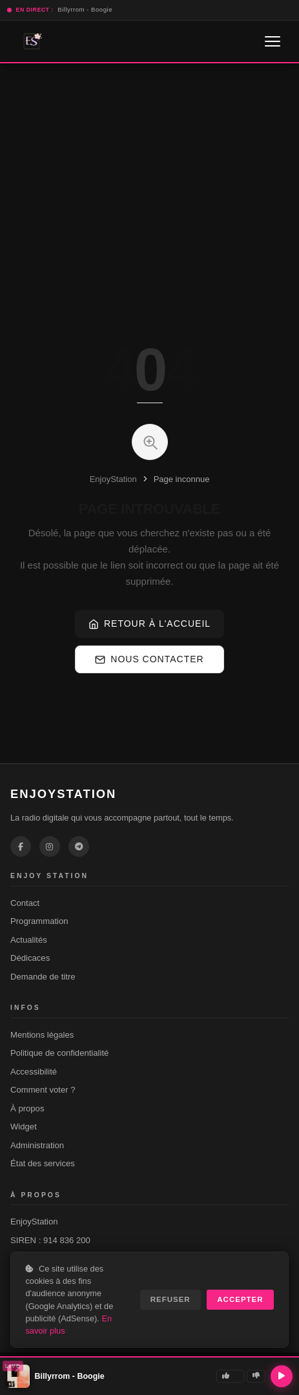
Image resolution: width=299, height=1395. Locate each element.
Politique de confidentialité (59, 1053)
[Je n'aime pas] (256, 1376)
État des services (42, 1163)
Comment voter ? (43, 1090)
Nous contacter (149, 659)
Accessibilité (33, 1071)
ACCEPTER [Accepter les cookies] (240, 1299)
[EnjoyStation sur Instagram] (49, 846)
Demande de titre (43, 976)
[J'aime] (230, 1376)
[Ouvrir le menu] (273, 41)
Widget (23, 1126)
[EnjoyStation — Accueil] (31, 41)
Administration (37, 1145)
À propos (27, 1108)
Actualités (28, 940)
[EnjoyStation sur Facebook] (20, 846)
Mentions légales (42, 1035)
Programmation (39, 921)
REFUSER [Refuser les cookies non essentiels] (170, 1299)
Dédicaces (30, 958)
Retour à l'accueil (149, 623)
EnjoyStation (113, 479)
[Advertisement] (121, 183)
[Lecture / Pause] (282, 1376)
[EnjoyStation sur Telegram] (78, 846)
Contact (24, 903)
